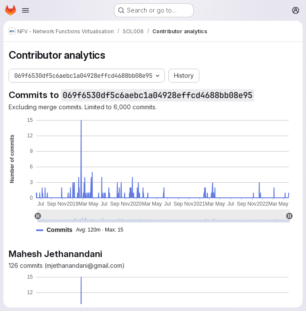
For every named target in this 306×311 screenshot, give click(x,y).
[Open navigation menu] (25, 10)
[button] (83, 230)
